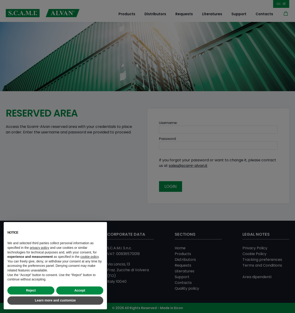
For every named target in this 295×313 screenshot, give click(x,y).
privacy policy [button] (39, 248)
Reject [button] (31, 290)
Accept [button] (79, 290)
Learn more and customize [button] (55, 300)
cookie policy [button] (89, 257)
